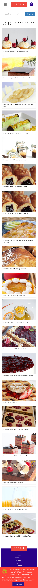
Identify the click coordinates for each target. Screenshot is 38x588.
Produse (19, 560)
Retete (19, 563)
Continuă (18, 584)
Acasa (19, 555)
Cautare (29, 14)
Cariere (19, 566)
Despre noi (19, 558)
